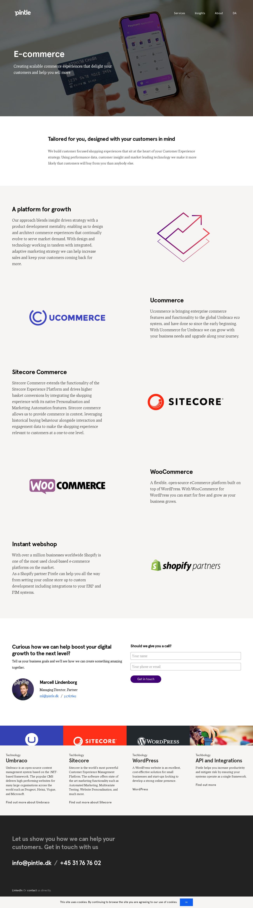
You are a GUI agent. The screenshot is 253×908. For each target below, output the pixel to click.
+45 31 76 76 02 (80, 863)
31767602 (70, 696)
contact (32, 890)
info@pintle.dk (31, 863)
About (219, 13)
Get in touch (145, 679)
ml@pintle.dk (49, 696)
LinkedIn (17, 890)
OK (186, 902)
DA (234, 13)
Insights (200, 13)
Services (179, 13)
